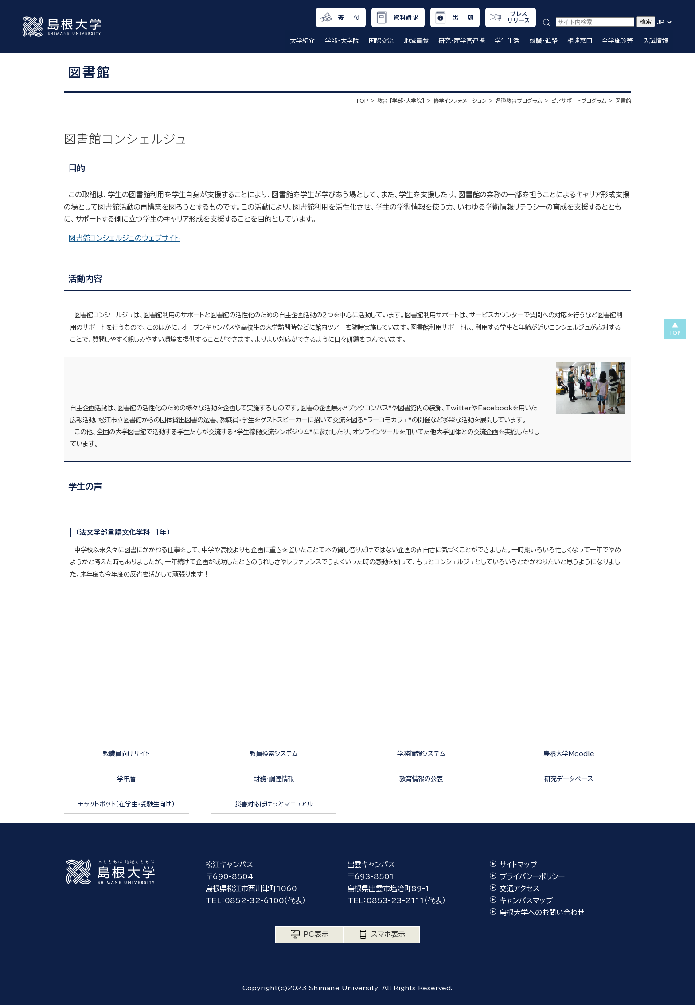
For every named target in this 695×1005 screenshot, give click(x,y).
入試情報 (655, 41)
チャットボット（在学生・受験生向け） (126, 804)
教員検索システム (274, 753)
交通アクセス (519, 888)
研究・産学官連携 (461, 41)
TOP (361, 100)
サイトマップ (518, 864)
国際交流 (381, 41)
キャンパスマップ (526, 900)
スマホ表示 (388, 934)
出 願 (463, 17)
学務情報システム (421, 753)
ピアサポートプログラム (578, 100)
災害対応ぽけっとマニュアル (274, 804)
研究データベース (568, 778)
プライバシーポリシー (532, 876)
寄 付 (349, 17)
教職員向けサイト (126, 753)
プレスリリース (519, 17)
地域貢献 (416, 41)
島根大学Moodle (568, 753)
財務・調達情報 (274, 778)
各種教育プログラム (519, 100)
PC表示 (315, 934)
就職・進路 (544, 41)
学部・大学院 (342, 41)
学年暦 (126, 778)
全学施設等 (617, 41)
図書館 (623, 100)
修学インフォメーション (460, 100)
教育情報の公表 (421, 778)
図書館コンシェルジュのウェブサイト (124, 238)
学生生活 (507, 41)
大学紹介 (302, 41)
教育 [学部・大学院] (401, 100)
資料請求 (406, 17)
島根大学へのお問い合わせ (542, 912)
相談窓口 (579, 41)
